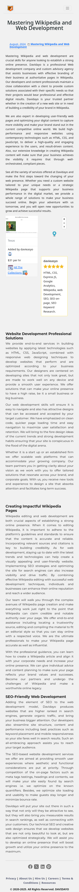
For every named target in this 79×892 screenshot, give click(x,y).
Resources (49, 883)
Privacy (11, 878)
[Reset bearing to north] (64, 227)
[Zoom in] (64, 219)
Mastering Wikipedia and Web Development (39, 25)
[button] (8, 224)
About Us (26, 878)
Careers (53, 878)
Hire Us (40, 878)
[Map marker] (54, 234)
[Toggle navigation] (67, 8)
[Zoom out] (64, 223)
